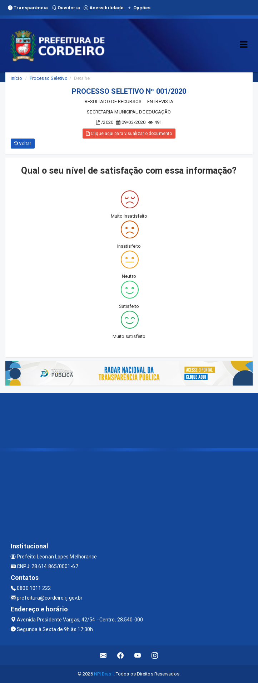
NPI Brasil (104, 674)
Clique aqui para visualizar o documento (129, 133)
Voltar (22, 143)
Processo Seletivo (49, 78)
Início (16, 78)
